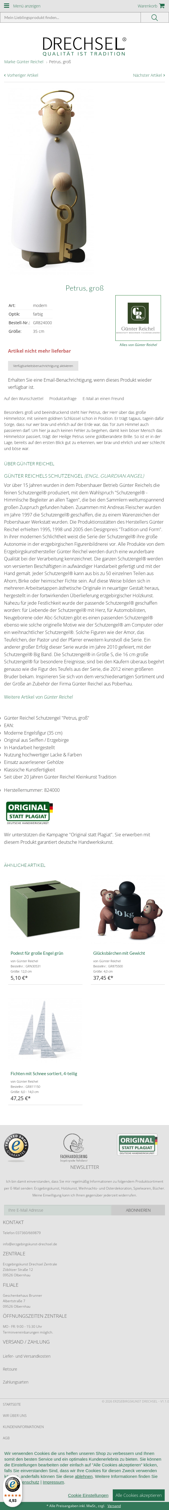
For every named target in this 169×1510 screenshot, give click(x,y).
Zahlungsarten (15, 1382)
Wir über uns (15, 1415)
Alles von (138, 344)
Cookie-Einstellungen (23, 1483)
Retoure (10, 1369)
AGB (6, 1438)
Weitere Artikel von (38, 697)
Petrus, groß (60, 61)
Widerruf (11, 1449)
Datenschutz (14, 1471)
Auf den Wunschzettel (23, 398)
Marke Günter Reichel (23, 61)
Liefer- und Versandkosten (26, 1356)
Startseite (12, 1404)
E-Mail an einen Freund (103, 398)
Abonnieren (138, 1210)
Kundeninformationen (23, 1426)
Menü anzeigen (26, 6)
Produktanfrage (63, 398)
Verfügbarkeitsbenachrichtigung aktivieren (43, 366)
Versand (114, 1505)
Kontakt (10, 1460)
